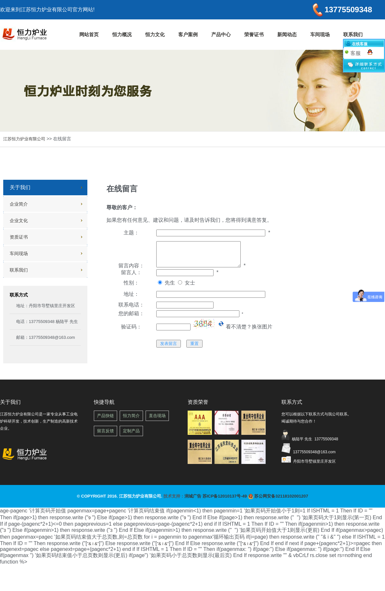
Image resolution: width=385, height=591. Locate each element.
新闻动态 (287, 34)
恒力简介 (131, 415)
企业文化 (19, 220)
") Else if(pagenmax (186, 555)
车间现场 (320, 34)
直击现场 (157, 415)
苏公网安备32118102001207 (278, 496)
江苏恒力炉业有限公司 (24, 138)
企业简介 (19, 204)
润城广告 (192, 496)
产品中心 (221, 34)
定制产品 (131, 430)
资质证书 (19, 237)
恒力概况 (122, 34)
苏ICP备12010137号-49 (225, 496)
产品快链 (105, 415)
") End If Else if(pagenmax (186, 555)
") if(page (186, 555)
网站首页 (89, 34)
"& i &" (93, 543)
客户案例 (188, 34)
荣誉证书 (254, 34)
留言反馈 (105, 430)
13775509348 (346, 9)
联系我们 (353, 34)
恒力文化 (155, 34)
